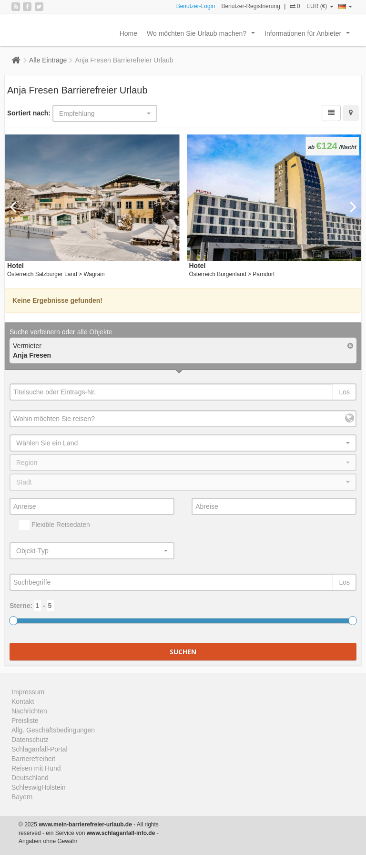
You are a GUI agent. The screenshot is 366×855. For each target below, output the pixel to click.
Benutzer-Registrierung (250, 6)
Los (344, 392)
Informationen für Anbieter (309, 36)
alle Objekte (94, 332)
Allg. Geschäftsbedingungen (53, 730)
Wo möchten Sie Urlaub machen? (203, 36)
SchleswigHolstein (38, 787)
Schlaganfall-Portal (39, 749)
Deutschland (30, 778)
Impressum (27, 692)
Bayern (21, 797)
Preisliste (25, 720)
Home (128, 33)
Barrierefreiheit (33, 758)
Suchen (183, 651)
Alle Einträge (48, 60)
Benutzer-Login (195, 6)
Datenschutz (30, 739)
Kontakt (22, 701)
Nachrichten (29, 711)
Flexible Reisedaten (54, 525)
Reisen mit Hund (36, 768)
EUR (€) (320, 6)
